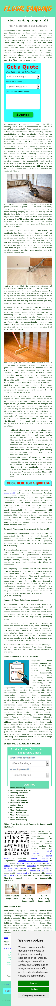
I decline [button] (33, 989)
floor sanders (35, 928)
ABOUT (34, 16)
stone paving (23, 873)
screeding (31, 866)
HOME (23, 16)
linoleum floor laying (15, 868)
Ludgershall (9, 493)
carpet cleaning (39, 858)
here (6, 938)
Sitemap (6, 984)
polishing (15, 623)
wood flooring (23, 863)
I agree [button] (33, 983)
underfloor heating (39, 871)
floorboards (17, 552)
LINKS (28, 16)
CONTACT (40, 16)
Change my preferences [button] (33, 995)
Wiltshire (34, 729)
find (11, 911)
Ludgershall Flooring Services (22, 744)
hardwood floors (40, 609)
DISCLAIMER (49, 16)
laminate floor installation (33, 861)
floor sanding (28, 154)
